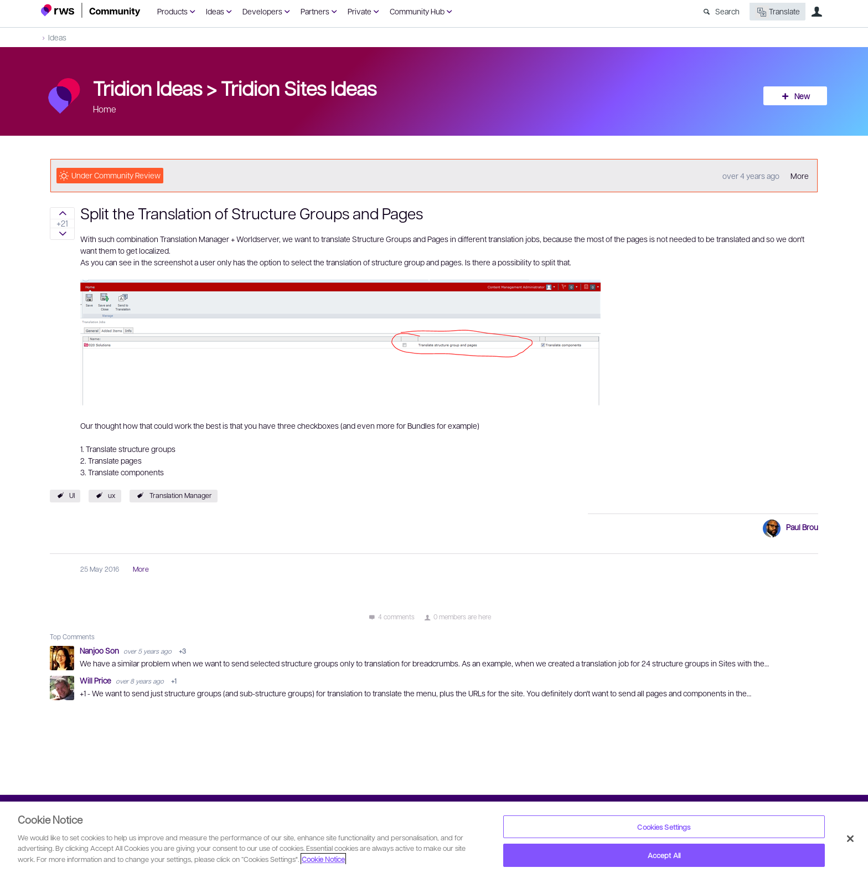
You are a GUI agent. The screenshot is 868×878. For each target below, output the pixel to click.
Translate (777, 12)
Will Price (96, 680)
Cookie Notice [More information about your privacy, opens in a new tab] (323, 859)
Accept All (664, 855)
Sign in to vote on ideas (62, 213)
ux (112, 495)
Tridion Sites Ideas (298, 87)
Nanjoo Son (100, 650)
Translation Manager (180, 495)
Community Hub (417, 11)
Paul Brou (802, 527)
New (802, 96)
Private (359, 11)
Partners (315, 11)
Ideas (215, 11)
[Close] (850, 838)
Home (104, 109)
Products (172, 11)
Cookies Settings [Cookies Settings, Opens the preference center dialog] (663, 826)
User (816, 11)
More (799, 176)
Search (727, 11)
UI (72, 495)
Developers (262, 11)
